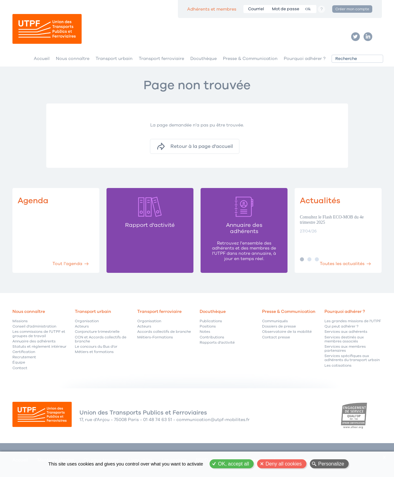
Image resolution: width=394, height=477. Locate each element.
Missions (20, 321)
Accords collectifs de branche (164, 332)
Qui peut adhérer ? (341, 326)
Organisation (87, 321)
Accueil (42, 59)
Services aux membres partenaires (345, 349)
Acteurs (82, 326)
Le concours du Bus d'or (96, 347)
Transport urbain (114, 59)
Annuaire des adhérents (34, 341)
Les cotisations (337, 366)
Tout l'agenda (67, 263)
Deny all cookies (283, 463)
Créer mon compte (352, 9)
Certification (23, 352)
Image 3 (317, 259)
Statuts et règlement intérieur (39, 347)
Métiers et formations (94, 352)
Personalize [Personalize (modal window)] (331, 463)
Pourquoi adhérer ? (304, 59)
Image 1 (302, 259)
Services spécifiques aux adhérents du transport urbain (352, 358)
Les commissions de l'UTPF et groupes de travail (38, 334)
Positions (208, 326)
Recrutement (24, 357)
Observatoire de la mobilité (287, 332)
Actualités (320, 200)
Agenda (33, 200)
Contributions (212, 337)
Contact (19, 368)
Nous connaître (72, 59)
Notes (205, 332)
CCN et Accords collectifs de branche (100, 339)
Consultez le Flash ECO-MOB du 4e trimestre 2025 (332, 220)
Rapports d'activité (217, 343)
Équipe (18, 362)
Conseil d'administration (34, 326)
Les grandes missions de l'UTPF (352, 321)
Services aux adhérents (345, 332)
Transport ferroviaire (161, 59)
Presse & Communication (250, 59)
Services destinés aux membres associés (344, 339)
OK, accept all (233, 463)
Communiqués (275, 321)
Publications (211, 321)
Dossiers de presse (279, 326)
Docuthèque (203, 59)
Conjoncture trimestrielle (97, 332)
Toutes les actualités (342, 263)
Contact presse (276, 337)
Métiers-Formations (155, 337)
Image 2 (309, 259)
